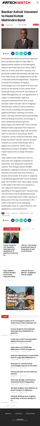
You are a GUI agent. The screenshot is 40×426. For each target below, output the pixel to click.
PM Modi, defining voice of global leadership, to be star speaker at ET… (23, 398)
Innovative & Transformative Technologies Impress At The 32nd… (24, 365)
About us (8, 413)
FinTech (8, 213)
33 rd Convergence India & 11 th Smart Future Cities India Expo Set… (24, 322)
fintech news (14, 213)
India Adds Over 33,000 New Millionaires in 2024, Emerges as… (23, 348)
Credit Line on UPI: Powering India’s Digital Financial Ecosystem (24, 340)
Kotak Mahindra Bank (24, 213)
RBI (32, 213)
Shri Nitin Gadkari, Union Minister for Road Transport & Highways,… (24, 389)
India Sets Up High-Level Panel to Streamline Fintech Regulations (23, 381)
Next (10, 280)
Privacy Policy (30, 413)
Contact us (18, 413)
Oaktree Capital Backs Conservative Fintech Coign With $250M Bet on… (24, 357)
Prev (5, 280)
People (36, 24)
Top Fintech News (6, 215)
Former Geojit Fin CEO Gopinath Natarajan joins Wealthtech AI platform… (22, 331)
